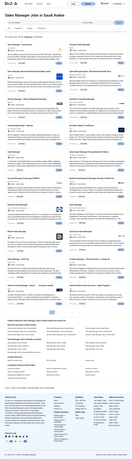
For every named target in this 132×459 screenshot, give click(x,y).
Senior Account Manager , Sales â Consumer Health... (31, 285)
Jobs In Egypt (114, 412)
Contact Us (58, 409)
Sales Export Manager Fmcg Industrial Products (89, 152)
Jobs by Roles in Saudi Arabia (60, 426)
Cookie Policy (122, 455)
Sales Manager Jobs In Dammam (96, 343)
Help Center (79, 418)
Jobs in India (113, 423)
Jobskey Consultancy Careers (17, 378)
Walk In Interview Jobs (15, 360)
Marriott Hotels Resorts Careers (57, 368)
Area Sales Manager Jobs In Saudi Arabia (60, 331)
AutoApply (97, 409)
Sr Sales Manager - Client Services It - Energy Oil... (90, 259)
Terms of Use (100, 455)
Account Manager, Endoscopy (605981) (24, 178)
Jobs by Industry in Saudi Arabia (61, 435)
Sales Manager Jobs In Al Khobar (18, 346)
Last (72, 312)
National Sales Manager (18, 205)
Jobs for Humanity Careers (16, 372)
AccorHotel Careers (14, 368)
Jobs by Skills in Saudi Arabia (60, 430)
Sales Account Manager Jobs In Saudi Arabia (22, 328)
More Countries (114, 425)
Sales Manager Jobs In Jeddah (56, 343)
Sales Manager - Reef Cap (18, 259)
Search (119, 22)
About (56, 400)
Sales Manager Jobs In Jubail (17, 349)
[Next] (79, 312)
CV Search (79, 403)
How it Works (58, 403)
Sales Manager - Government (20, 44)
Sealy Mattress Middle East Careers (19, 375)
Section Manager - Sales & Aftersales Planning (27, 99)
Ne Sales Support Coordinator (81, 125)
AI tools (39, 4)
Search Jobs (98, 406)
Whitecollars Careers (53, 375)
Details (59, 63)
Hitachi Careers (90, 375)
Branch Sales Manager (17, 231)
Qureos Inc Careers (91, 368)
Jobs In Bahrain (114, 409)
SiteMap (57, 406)
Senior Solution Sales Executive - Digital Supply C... (90, 285)
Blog (48, 4)
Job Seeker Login (100, 400)
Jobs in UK (113, 420)
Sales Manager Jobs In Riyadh (17, 343)
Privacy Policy (111, 455)
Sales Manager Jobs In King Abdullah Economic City (24, 352)
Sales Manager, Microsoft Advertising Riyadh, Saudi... (30, 71)
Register (88, 4)
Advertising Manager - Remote (20, 125)
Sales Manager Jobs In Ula (93, 349)
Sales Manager (14, 152)
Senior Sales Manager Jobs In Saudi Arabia (60, 328)
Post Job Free (80, 400)
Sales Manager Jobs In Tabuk (94, 346)
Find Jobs (28, 4)
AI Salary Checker (100, 420)
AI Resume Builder (100, 412)
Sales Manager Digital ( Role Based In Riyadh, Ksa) (90, 71)
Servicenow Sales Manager (80, 231)
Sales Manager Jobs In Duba (56, 349)
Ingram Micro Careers (92, 372)
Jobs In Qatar (113, 406)
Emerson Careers (52, 372)
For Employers (117, 4)
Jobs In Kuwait (114, 403)
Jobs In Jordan (114, 414)
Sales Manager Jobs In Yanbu (56, 346)
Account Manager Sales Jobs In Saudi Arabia (22, 331)
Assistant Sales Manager (79, 44)
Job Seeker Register (101, 403)
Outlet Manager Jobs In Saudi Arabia (97, 328)
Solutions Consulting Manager (81, 99)
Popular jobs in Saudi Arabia (59, 416)
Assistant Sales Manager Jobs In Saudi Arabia (61, 334)
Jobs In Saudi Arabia (116, 400)
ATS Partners (80, 406)
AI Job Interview (99, 414)
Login (73, 4)
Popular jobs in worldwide (59, 421)
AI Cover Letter (99, 417)
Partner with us (80, 409)
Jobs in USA (113, 417)
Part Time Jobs (51, 360)
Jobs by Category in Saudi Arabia (61, 440)
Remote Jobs (89, 360)
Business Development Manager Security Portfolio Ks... (92, 178)
